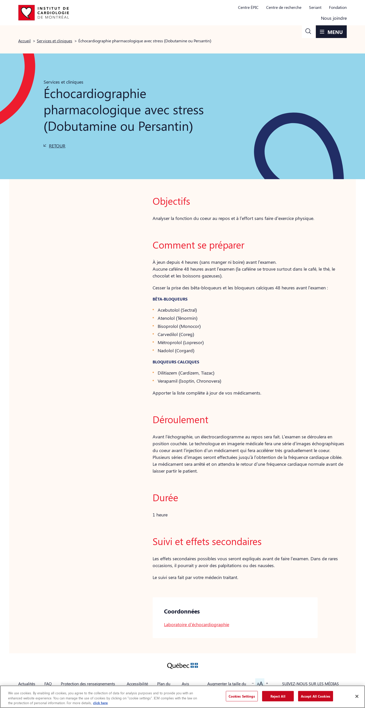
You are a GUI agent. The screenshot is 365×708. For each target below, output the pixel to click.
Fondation (338, 7)
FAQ (48, 683)
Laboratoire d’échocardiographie (196, 624)
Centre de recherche (283, 7)
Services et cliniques (54, 40)
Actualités (26, 683)
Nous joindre (334, 18)
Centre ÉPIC (248, 7)
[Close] (356, 696)
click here (100, 703)
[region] (182, 696)
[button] (308, 31)
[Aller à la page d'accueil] (43, 13)
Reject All (277, 696)
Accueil (24, 40)
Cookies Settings (242, 696)
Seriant (315, 7)
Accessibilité (137, 683)
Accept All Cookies (315, 696)
